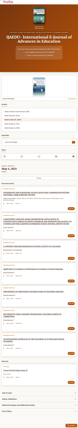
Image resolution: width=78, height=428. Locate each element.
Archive (4, 104)
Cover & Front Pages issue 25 (16, 378)
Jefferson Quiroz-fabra (9, 198)
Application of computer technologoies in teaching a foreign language (33, 274)
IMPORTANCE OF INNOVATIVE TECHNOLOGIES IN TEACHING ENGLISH (34, 297)
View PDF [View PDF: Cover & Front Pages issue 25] (70, 389)
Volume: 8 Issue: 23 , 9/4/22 (12, 128)
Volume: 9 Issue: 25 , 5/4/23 (12, 119)
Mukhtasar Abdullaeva (9, 300)
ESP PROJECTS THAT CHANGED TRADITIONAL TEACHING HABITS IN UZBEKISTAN (33, 321)
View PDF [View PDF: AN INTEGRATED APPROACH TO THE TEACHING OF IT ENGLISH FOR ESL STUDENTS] (70, 359)
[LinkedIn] (56, 156)
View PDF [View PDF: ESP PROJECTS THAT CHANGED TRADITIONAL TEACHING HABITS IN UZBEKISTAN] (70, 334)
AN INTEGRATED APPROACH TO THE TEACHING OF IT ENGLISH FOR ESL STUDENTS (34, 347)
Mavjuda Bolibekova (9, 277)
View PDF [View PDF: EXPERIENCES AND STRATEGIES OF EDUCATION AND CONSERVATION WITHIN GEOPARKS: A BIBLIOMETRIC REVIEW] (70, 209)
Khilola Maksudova (8, 326)
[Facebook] (4, 156)
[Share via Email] (73, 156)
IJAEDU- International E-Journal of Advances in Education (39, 39)
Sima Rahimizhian (18, 254)
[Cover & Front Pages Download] (73, 142)
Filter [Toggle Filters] (39, 178)
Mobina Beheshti (8, 254)
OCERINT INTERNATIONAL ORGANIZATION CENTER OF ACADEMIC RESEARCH (43, 32)
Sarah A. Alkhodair (8, 230)
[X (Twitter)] (39, 156)
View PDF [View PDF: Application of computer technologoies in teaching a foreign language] (70, 285)
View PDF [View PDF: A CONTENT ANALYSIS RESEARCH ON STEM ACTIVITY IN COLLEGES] (70, 262)
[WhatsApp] (21, 156)
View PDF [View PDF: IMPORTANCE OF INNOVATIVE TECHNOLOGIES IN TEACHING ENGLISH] (70, 308)
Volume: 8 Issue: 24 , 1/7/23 (11, 124)
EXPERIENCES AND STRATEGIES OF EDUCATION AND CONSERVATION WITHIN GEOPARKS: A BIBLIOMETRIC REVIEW (37, 194)
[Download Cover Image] (71, 99)
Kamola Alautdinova (9, 351)
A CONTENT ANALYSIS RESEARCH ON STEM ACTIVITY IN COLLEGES (32, 250)
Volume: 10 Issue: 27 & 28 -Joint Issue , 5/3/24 (16, 111)
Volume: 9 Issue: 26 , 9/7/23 (12, 115)
